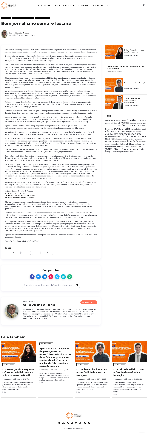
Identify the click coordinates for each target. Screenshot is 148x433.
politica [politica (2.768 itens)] (111, 149)
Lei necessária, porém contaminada (20, 195)
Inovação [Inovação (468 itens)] (129, 139)
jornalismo (47, 253)
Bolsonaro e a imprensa (15, 193)
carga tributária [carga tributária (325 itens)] (140, 120)
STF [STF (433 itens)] (112, 152)
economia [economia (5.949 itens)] (122, 128)
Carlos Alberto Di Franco (20, 33)
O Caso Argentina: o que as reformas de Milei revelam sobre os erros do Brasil (18, 372)
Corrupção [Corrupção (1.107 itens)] (123, 122)
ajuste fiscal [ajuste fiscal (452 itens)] (110, 120)
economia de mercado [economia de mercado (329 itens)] (138, 129)
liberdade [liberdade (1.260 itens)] (133, 141)
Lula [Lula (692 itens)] (137, 144)
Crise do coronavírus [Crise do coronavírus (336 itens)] (138, 123)
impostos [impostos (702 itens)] (141, 136)
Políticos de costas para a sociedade (20, 198)
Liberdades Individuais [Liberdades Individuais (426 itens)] (124, 144)
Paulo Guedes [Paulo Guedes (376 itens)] (124, 147)
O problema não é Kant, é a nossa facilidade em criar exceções (92, 372)
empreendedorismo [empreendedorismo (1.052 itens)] (130, 134)
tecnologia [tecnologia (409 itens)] (118, 151)
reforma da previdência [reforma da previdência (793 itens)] (132, 149)
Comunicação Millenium (131, 55)
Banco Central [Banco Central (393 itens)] (121, 120)
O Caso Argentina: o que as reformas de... (134, 51)
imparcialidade (12, 253)
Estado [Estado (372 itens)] (115, 137)
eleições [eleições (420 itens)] (129, 132)
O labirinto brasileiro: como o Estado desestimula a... (133, 100)
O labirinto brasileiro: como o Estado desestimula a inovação (129, 372)
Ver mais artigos (88, 302)
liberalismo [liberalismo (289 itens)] (123, 142)
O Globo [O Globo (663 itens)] (115, 146)
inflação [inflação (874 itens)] (109, 139)
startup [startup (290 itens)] (107, 151)
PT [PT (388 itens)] (118, 149)
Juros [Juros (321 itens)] (117, 142)
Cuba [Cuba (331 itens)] (119, 126)
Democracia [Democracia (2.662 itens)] (130, 125)
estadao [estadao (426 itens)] (108, 137)
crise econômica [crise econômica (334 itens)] (111, 126)
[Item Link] (114, 52)
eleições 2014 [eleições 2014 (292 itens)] (137, 132)
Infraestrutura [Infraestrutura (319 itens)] (119, 139)
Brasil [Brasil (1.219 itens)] (130, 120)
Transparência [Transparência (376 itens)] (128, 151)
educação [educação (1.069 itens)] (110, 131)
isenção (36, 253)
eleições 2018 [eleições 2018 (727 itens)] (111, 134)
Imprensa (26, 253)
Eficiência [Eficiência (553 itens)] (120, 132)
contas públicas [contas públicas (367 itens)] (111, 123)
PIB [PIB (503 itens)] (139, 147)
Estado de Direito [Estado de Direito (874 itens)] (127, 136)
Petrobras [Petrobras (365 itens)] (134, 147)
